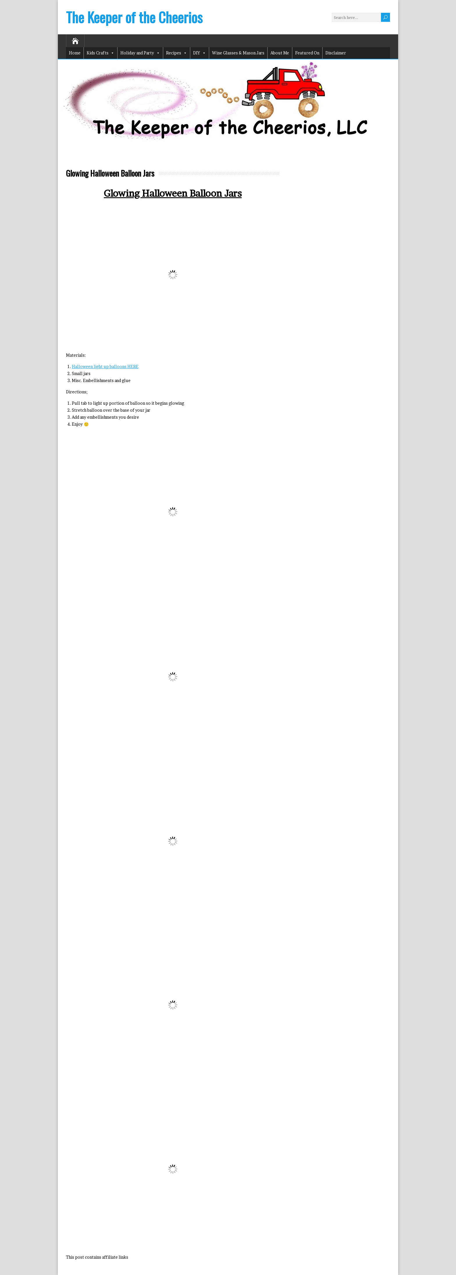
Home (75, 52)
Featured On (307, 52)
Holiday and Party (140, 53)
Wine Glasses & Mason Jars (238, 52)
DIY (199, 53)
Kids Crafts (100, 53)
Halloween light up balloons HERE (105, 366)
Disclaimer (335, 52)
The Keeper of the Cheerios (134, 17)
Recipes (176, 53)
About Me (279, 52)
